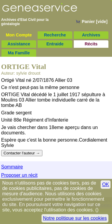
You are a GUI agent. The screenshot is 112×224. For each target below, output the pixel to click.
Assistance (18, 44)
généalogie (10, 24)
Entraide (55, 44)
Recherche (55, 35)
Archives (91, 35)
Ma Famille (19, 52)
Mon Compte (19, 35)
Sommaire (12, 166)
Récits (91, 44)
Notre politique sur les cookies (75, 218)
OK (105, 184)
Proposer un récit (19, 175)
